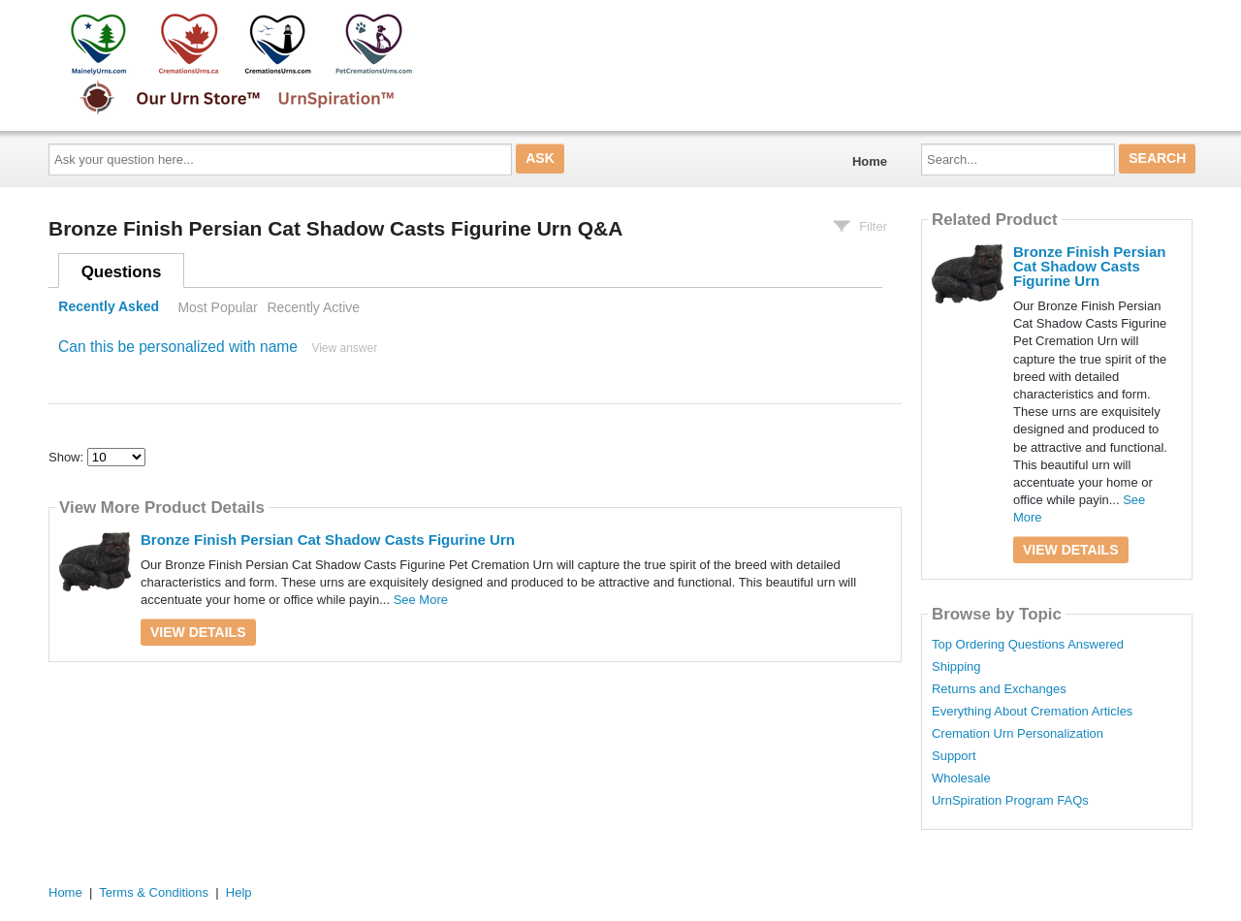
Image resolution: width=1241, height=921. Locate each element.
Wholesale (961, 778)
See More (421, 599)
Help (239, 892)
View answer (344, 348)
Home (869, 161)
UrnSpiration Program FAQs (1010, 801)
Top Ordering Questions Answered (1028, 644)
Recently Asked (108, 307)
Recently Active (313, 307)
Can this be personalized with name (178, 346)
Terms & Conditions (153, 892)
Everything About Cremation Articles (1032, 711)
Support (954, 756)
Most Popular (217, 307)
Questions (121, 272)
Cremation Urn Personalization (1017, 734)
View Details (198, 632)
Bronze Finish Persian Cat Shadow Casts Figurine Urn (328, 539)
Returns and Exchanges (999, 689)
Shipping (956, 667)
